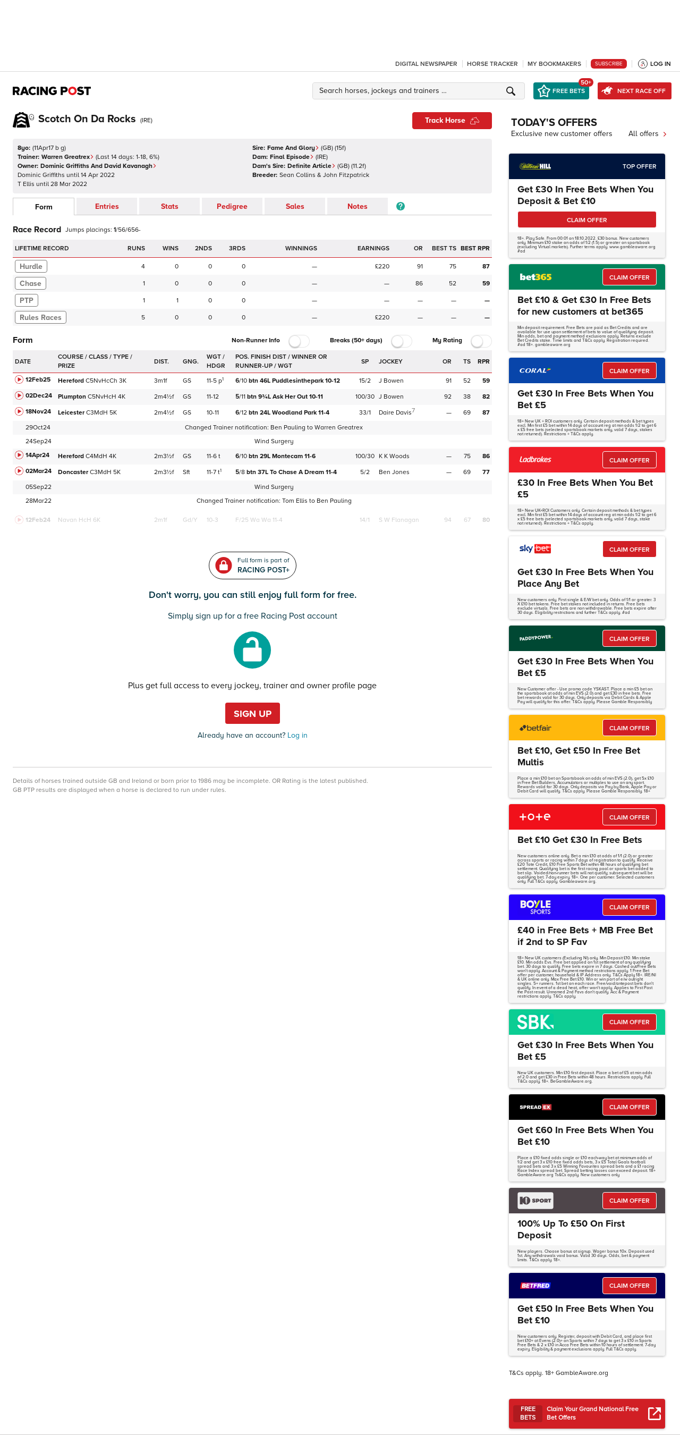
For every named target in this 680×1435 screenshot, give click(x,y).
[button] (420, 90)
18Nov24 (38, 412)
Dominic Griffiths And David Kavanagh (98, 166)
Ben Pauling (287, 428)
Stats (169, 206)
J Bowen (391, 381)
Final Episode (292, 157)
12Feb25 (38, 380)
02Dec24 (39, 396)
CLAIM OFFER (587, 220)
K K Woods (394, 456)
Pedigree (232, 206)
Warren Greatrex (67, 157)
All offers (647, 133)
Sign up (252, 714)
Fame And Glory (293, 148)
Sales (295, 206)
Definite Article (311, 166)
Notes (357, 206)
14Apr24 (37, 455)
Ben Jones (394, 472)
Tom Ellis (295, 501)
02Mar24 (39, 471)
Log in (296, 735)
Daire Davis (395, 413)
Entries (107, 206)
